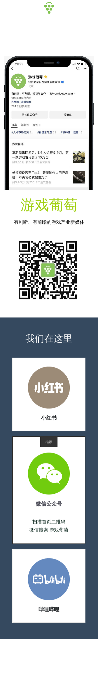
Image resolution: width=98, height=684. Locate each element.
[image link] (49, 388)
